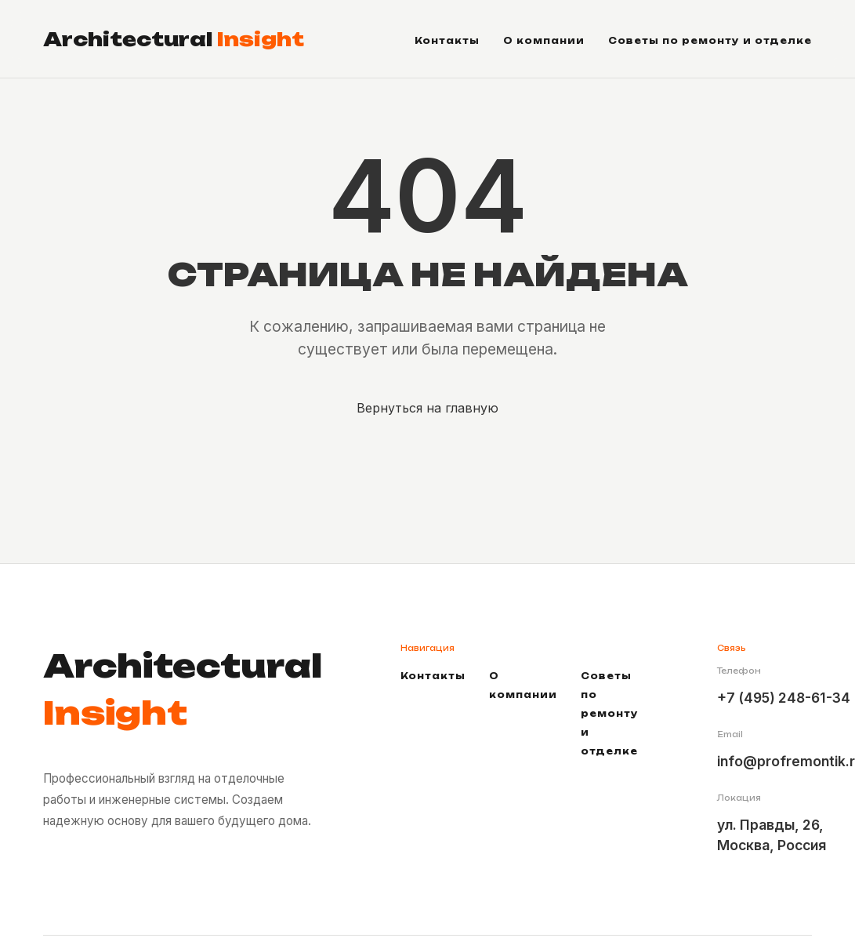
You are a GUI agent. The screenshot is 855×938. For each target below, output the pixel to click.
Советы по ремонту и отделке (710, 40)
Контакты (447, 40)
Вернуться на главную (427, 408)
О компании (544, 40)
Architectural (173, 39)
